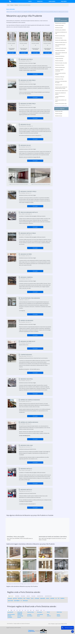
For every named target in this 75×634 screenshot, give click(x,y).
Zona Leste (33, 596)
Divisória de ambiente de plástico (60, 93)
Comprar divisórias (59, 58)
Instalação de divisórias (60, 50)
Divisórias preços (58, 38)
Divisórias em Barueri (59, 76)
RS (25, 610)
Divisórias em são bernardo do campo (61, 82)
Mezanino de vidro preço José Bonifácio (47, 11)
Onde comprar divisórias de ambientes (61, 53)
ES (14, 610)
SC (22, 610)
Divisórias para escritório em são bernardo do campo (61, 87)
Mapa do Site (64, 623)
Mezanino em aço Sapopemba (22, 11)
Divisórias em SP (58, 84)
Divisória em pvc (58, 115)
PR (19, 610)
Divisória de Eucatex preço (60, 48)
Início (49, 623)
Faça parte (64, 1)
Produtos (39, 1)
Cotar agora (11, 52)
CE (33, 610)
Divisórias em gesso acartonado (59, 70)
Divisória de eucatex (59, 25)
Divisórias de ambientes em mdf (61, 33)
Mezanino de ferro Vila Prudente (12, 11)
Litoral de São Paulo (48, 596)
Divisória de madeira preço (60, 40)
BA (30, 610)
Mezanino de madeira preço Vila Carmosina (61, 11)
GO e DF (37, 610)
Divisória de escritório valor (61, 103)
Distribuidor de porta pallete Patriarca (34, 11)
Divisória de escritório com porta (60, 100)
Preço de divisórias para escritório (60, 45)
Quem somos (52, 1)
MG (11, 610)
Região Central (10, 596)
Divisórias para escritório (60, 23)
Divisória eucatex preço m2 (61, 42)
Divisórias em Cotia (59, 79)
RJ (8, 610)
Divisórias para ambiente (60, 30)
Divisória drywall (58, 113)
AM (41, 610)
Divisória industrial (59, 60)
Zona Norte (17, 596)
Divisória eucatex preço (60, 35)
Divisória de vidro (58, 111)
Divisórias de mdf (58, 27)
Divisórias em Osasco (59, 65)
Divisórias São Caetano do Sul (61, 90)
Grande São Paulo (40, 596)
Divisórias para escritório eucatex (60, 74)
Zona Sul (28, 596)
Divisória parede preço (60, 67)
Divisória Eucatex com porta (61, 63)
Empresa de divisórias (59, 56)
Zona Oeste (23, 596)
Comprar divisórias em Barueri (60, 97)
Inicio (30, 1)
